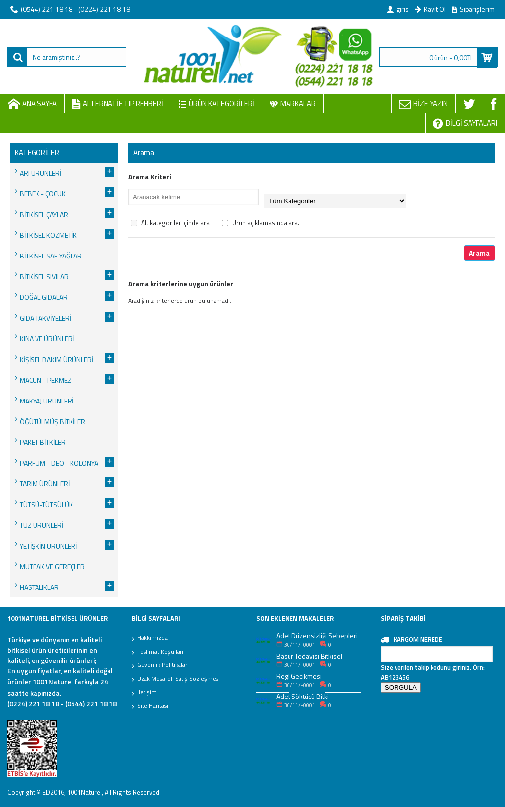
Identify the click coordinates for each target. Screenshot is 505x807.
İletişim (144, 692)
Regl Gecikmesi (299, 676)
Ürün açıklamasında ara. (260, 223)
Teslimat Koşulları (157, 652)
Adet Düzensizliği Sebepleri (317, 635)
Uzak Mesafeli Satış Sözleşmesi (176, 679)
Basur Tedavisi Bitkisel (309, 656)
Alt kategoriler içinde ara (170, 223)
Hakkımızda (150, 638)
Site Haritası (150, 706)
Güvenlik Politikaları (160, 665)
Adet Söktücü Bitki (302, 696)
